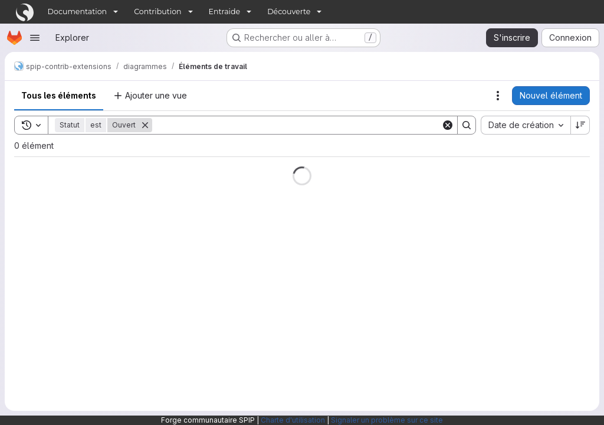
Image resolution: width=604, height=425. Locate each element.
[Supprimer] (145, 125)
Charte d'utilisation (293, 420)
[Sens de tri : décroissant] (580, 125)
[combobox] (525, 125)
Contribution (157, 11)
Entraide (225, 11)
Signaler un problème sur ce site (387, 420)
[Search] (297, 125)
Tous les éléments (58, 95)
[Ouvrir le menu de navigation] (34, 37)
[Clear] (448, 125)
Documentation (77, 11)
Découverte (288, 11)
